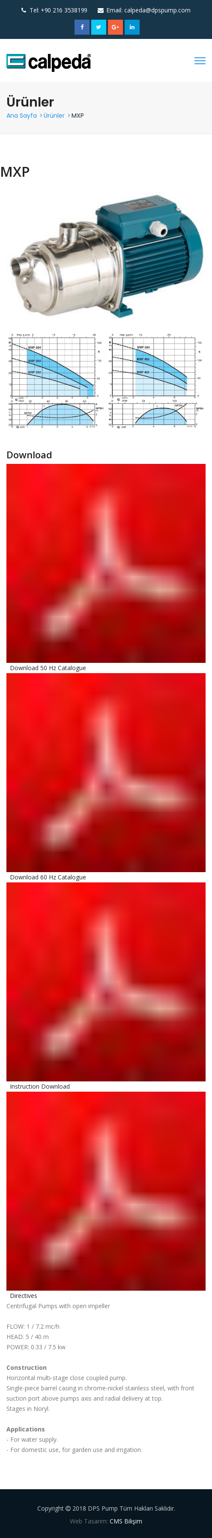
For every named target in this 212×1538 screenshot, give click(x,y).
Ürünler (54, 115)
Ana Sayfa (21, 115)
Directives (23, 1296)
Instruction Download (40, 1086)
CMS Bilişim (126, 1521)
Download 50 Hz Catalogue (48, 668)
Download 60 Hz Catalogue (48, 877)
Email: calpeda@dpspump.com (148, 10)
